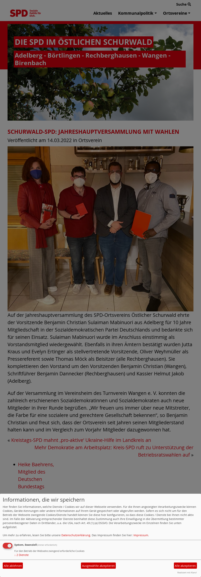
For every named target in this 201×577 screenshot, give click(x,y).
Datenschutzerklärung (75, 535)
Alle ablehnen (13, 566)
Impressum (140, 535)
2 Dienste (21, 555)
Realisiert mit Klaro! (187, 572)
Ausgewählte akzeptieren (98, 566)
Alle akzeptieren (185, 566)
